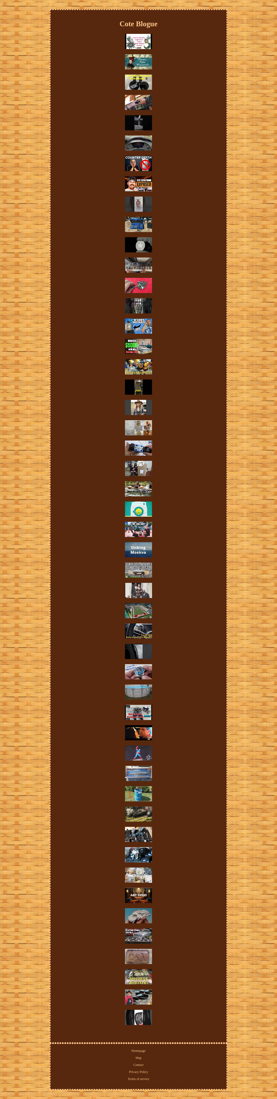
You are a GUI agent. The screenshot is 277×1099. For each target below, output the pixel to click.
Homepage (138, 1051)
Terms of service (138, 1079)
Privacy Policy (138, 1072)
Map (138, 1058)
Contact (138, 1065)
